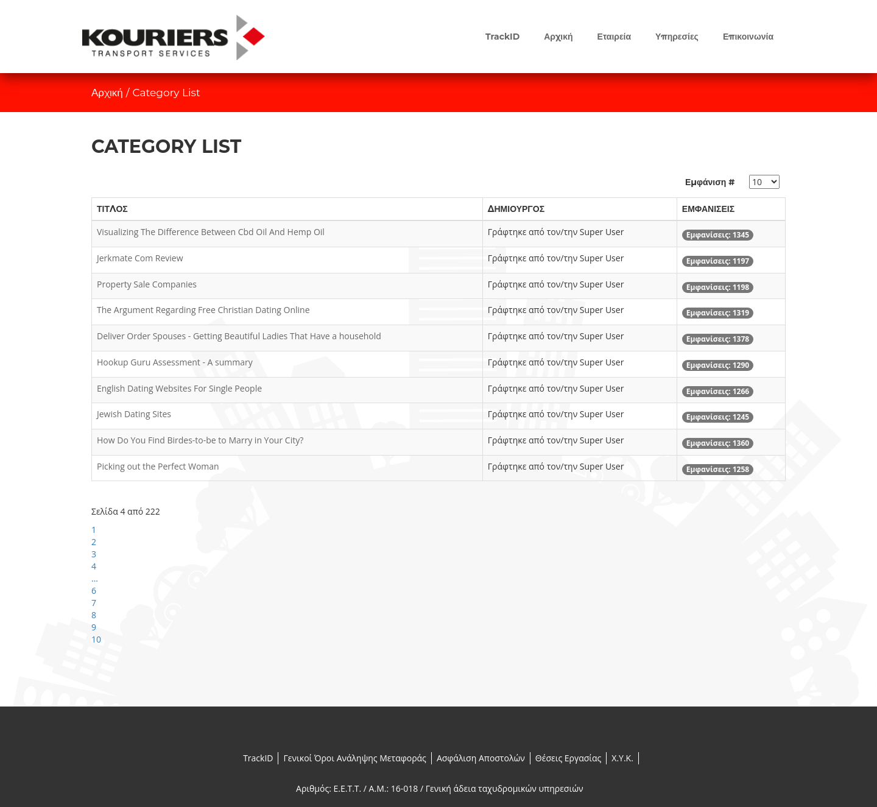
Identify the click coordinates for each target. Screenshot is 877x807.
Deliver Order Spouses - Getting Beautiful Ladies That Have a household (239, 336)
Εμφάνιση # (709, 182)
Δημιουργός (516, 208)
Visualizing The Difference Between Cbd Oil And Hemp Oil (211, 232)
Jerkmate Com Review (140, 258)
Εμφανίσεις (708, 208)
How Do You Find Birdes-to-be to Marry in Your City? (200, 440)
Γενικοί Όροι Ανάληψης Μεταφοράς (354, 758)
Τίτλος (112, 208)
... (94, 578)
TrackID (258, 758)
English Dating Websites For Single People (179, 388)
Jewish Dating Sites (134, 414)
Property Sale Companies (147, 284)
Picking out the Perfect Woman (158, 466)
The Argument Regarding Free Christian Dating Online (203, 309)
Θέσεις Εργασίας (568, 758)
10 (96, 639)
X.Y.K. (622, 758)
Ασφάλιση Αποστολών (481, 758)
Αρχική (107, 92)
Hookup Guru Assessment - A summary (175, 362)
